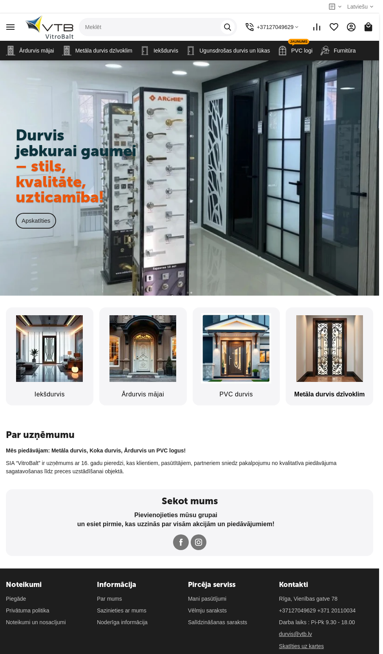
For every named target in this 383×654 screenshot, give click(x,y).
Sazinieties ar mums (121, 610)
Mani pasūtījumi (207, 599)
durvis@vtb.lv (295, 634)
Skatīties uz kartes (301, 646)
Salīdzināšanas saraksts (217, 622)
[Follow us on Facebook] (181, 542)
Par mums (109, 599)
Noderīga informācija (122, 622)
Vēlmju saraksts (207, 610)
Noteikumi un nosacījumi (36, 622)
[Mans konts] (351, 27)
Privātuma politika (27, 610)
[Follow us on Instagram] (198, 542)
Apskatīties (36, 220)
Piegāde (16, 599)
